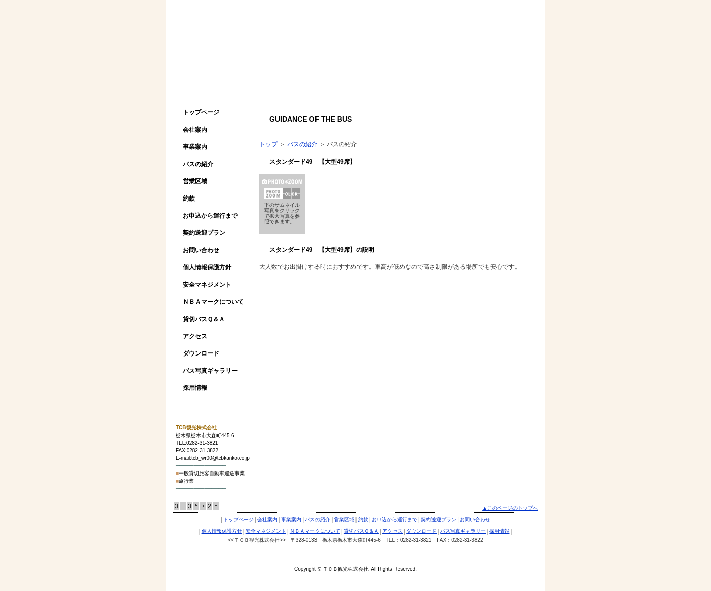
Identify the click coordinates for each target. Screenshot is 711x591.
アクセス (195, 336)
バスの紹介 (198, 164)
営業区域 (195, 181)
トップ (268, 144)
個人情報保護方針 (207, 267)
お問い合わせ (201, 250)
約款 (189, 198)
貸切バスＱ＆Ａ (204, 319)
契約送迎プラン (204, 233)
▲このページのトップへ (510, 508)
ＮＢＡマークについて (213, 301)
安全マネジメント (207, 284)
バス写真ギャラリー (210, 370)
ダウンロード (201, 353)
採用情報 (195, 387)
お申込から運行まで (210, 215)
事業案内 (195, 146)
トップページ (201, 112)
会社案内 (195, 129)
